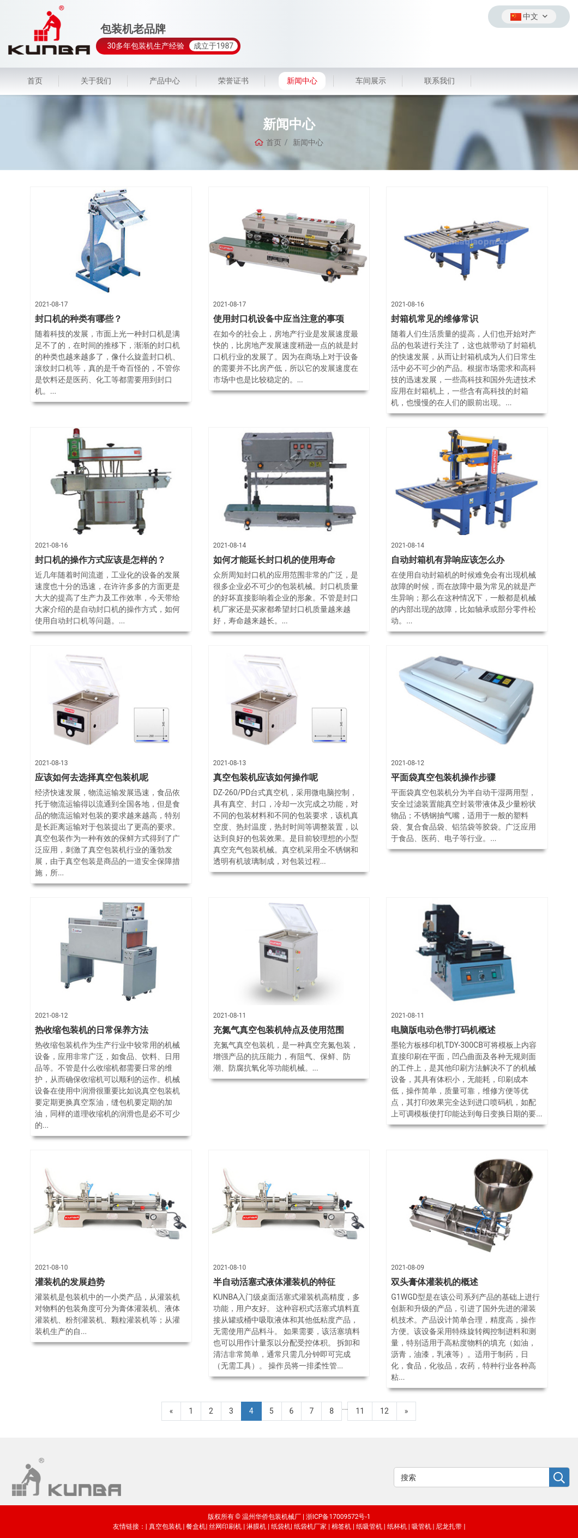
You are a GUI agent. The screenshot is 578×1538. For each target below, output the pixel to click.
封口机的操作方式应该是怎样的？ (100, 560)
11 (360, 1411)
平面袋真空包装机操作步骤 (443, 777)
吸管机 (421, 1526)
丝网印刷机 (225, 1526)
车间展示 (371, 80)
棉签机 (341, 1526)
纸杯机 (397, 1526)
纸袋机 (281, 1526)
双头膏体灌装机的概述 (434, 1282)
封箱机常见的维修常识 (434, 319)
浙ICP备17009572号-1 (338, 1517)
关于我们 (96, 80)
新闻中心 (302, 80)
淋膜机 (256, 1526)
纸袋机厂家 (310, 1526)
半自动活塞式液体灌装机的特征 (274, 1282)
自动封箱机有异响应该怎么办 (447, 560)
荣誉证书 (233, 80)
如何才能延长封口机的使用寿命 (274, 560)
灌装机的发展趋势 (70, 1282)
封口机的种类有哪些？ (78, 319)
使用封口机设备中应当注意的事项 (278, 319)
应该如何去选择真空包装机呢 (91, 777)
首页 (35, 80)
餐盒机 (196, 1526)
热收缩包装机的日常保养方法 (91, 1030)
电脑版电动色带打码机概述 (443, 1030)
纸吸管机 (369, 1526)
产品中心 (164, 80)
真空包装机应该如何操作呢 (265, 777)
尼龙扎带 (449, 1526)
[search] (559, 1478)
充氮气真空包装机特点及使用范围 (278, 1030)
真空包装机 (165, 1526)
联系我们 (439, 80)
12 (384, 1411)
